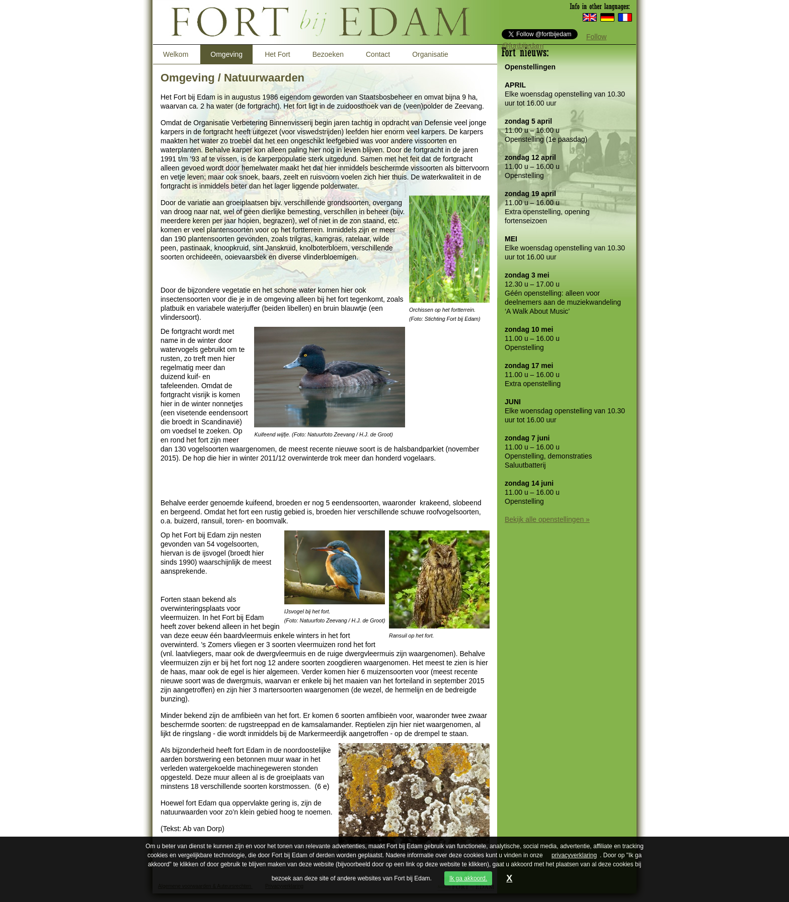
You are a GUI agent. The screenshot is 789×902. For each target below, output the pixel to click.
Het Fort (277, 54)
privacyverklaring (574, 855)
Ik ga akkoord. (468, 878)
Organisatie (430, 54)
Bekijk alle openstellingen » (547, 519)
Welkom (175, 54)
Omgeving (226, 54)
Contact (378, 54)
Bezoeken (328, 54)
